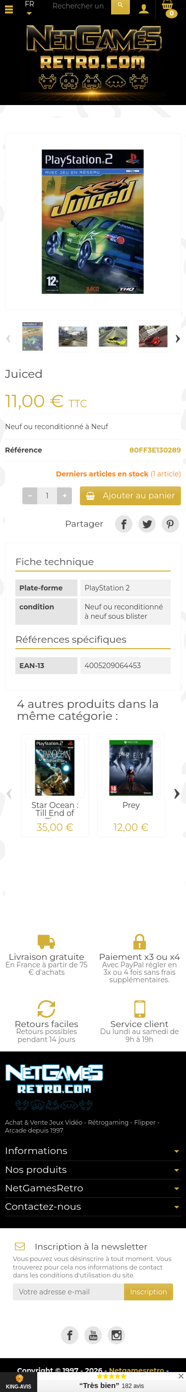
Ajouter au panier (130, 495)
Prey (131, 805)
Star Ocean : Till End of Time (54, 813)
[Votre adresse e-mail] (68, 1291)
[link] (123, 524)
